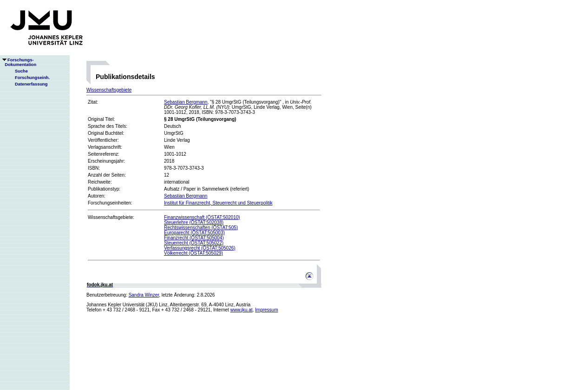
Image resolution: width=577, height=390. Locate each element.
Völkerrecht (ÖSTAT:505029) (193, 253)
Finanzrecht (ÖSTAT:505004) (194, 237)
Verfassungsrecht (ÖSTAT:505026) (200, 248)
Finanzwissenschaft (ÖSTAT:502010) (202, 217)
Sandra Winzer (144, 294)
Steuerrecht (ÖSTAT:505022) (193, 242)
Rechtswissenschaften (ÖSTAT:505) (201, 227)
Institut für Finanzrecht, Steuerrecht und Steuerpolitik (218, 202)
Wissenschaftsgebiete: (111, 217)
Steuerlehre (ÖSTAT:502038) (193, 222)
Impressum (266, 309)
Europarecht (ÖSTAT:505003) (194, 232)
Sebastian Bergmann (185, 102)
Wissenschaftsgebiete (108, 90)
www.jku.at (241, 309)
